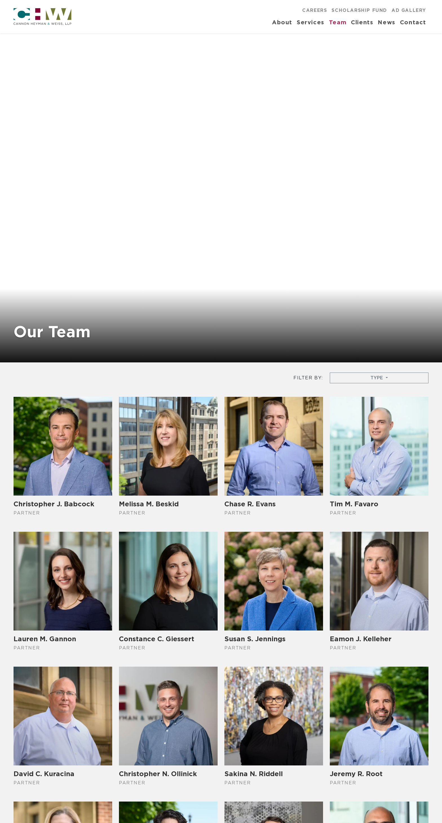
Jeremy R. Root (356, 774)
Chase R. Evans (250, 504)
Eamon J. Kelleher (361, 639)
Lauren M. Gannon (45, 639)
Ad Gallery (409, 10)
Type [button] (377, 378)
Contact (413, 22)
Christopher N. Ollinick (158, 774)
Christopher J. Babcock (54, 504)
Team (337, 22)
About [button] (282, 22)
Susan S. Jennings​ (255, 639)
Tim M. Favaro (354, 504)
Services (310, 22)
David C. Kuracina (44, 774)
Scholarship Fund (359, 10)
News (386, 22)
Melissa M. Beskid (149, 504)
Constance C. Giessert (156, 639)
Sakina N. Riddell (253, 774)
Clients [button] (362, 22)
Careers (314, 10)
